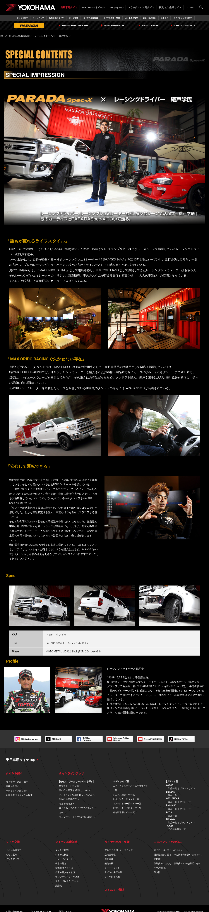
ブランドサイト (187, 788)
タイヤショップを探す (182, 18)
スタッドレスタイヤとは (67, 881)
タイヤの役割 (61, 850)
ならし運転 (11, 854)
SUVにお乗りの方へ (69, 799)
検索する (201, 7)
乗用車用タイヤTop (20, 760)
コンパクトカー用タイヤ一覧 (127, 803)
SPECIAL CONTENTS (183, 25)
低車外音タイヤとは (65, 872)
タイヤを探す (22, 18)
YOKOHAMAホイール (93, 7)
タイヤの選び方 (13, 850)
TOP (2, 36)
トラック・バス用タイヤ (141, 7)
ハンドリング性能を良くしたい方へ (77, 794)
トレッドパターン (64, 859)
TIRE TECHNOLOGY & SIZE (73, 25)
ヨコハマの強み (149, 18)
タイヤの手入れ (112, 876)
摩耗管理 (108, 859)
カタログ (164, 18)
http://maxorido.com (15, 721)
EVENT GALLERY (148, 25)
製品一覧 (172, 788)
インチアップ (12, 859)
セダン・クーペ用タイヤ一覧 (127, 808)
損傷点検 (108, 863)
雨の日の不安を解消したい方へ (74, 790)
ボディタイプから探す (17, 790)
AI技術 (157, 872)
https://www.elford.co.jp (17, 725)
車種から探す (12, 786)
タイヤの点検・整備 (111, 18)
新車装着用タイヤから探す (19, 795)
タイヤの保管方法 (113, 872)
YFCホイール (116, 7)
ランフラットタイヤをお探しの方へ (77, 817)
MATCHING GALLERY (113, 25)
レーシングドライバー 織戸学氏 (51, 36)
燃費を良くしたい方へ (70, 786)
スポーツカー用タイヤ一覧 (126, 799)
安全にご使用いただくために (118, 850)
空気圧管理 (110, 854)
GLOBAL (190, 7)
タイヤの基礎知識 (90, 18)
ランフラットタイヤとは (67, 876)
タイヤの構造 (61, 854)
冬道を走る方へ (67, 803)
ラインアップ (38, 18)
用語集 (58, 885)
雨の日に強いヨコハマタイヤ (168, 850)
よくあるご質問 (131, 18)
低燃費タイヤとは (64, 868)
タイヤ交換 (73, 18)
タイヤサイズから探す (17, 782)
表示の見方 (60, 863)
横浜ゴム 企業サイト (170, 7)
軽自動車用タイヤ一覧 (124, 812)
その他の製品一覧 (177, 829)
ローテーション (112, 868)
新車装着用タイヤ (56, 18)
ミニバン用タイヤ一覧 (124, 794)
